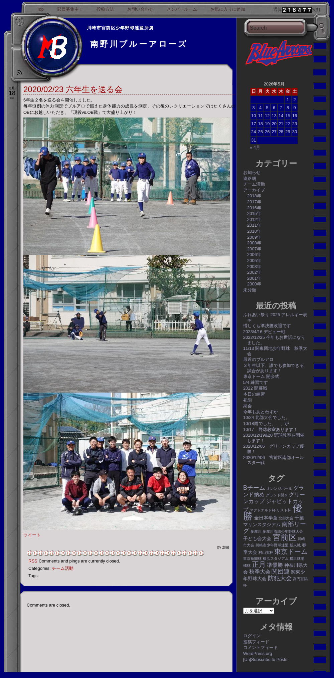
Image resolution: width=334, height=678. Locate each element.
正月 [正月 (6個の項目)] (259, 564)
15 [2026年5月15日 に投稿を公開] (287, 115)
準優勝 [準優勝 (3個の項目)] (275, 565)
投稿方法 (105, 9)
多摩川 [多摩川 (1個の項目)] (256, 531)
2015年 (254, 213)
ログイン (252, 635)
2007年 (254, 248)
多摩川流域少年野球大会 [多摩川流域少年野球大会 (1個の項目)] (283, 531)
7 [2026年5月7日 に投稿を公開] (281, 107)
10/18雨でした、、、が (266, 423)
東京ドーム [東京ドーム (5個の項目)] (291, 551)
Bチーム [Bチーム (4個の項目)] (254, 487)
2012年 (254, 219)
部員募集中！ (70, 9)
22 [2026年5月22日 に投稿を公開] (287, 123)
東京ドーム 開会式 (261, 376)
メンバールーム (182, 9)
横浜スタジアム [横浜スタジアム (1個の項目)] (276, 558)
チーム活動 (62, 568)
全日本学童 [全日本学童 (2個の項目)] (266, 517)
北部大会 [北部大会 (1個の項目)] (286, 518)
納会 (247, 405)
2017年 (254, 201)
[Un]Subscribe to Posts (265, 659)
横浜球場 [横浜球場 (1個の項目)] (297, 558)
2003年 (254, 266)
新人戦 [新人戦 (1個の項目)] (295, 545)
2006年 (254, 254)
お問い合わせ (140, 9)
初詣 (247, 400)
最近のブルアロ (258, 359)
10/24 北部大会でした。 (266, 417)
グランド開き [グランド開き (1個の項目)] (277, 495)
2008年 (254, 242)
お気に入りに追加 (227, 9)
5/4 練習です (255, 382)
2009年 (254, 237)
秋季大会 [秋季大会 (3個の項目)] (260, 572)
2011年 (254, 225)
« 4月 (255, 147)
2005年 (254, 260)
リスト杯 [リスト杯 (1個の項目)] (284, 510)
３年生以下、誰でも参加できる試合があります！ (273, 368)
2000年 (254, 283)
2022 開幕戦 (255, 388)
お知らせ (252, 172)
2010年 (254, 231)
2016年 (254, 207)
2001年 (254, 278)
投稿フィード (256, 641)
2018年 (254, 195)
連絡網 (249, 178)
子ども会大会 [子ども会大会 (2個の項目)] (257, 538)
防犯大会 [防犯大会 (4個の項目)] (280, 578)
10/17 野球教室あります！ (270, 429)
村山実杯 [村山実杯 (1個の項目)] (266, 552)
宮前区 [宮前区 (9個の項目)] (285, 537)
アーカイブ (254, 190)
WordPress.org (257, 653)
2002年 (254, 272)
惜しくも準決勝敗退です (267, 325)
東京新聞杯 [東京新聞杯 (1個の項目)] (252, 558)
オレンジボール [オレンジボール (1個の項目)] (279, 488)
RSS (32, 560)
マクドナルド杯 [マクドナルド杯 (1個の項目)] (263, 510)
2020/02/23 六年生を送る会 (73, 89)
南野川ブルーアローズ (139, 43)
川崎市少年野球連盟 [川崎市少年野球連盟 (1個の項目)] (272, 545)
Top (40, 9)
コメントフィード (260, 647)
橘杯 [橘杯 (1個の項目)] (247, 565)
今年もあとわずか (260, 411)
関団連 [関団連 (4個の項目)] (281, 571)
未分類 (249, 289)
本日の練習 (254, 394)
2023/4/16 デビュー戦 (264, 331)
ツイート (32, 534)
